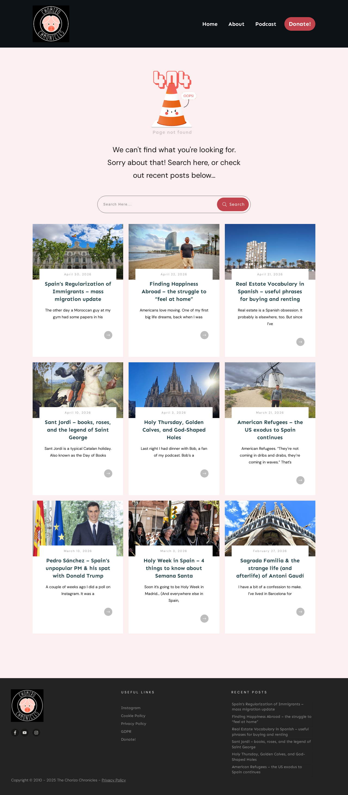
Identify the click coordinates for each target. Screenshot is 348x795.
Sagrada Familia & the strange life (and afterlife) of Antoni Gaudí (270, 568)
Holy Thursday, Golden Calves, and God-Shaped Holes (174, 430)
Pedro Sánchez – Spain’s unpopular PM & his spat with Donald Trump (78, 568)
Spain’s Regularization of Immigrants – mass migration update (78, 291)
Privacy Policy (114, 780)
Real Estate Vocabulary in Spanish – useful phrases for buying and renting (270, 291)
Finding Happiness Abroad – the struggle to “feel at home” (174, 291)
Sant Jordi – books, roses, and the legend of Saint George (78, 430)
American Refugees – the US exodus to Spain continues (270, 430)
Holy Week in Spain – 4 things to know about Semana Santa (174, 568)
